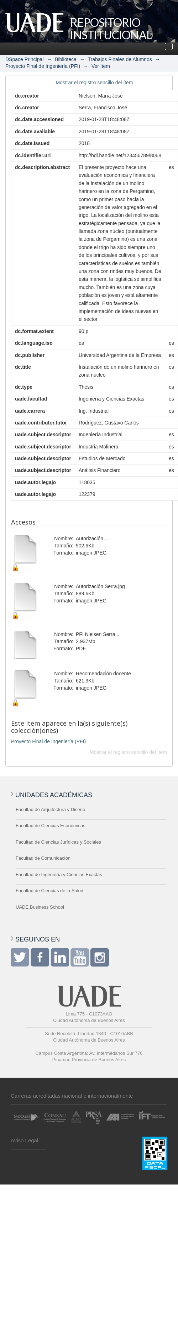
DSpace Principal (24, 59)
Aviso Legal (24, 1140)
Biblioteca (66, 59)
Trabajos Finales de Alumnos (120, 59)
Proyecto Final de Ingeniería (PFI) (42, 66)
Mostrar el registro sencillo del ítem (94, 82)
